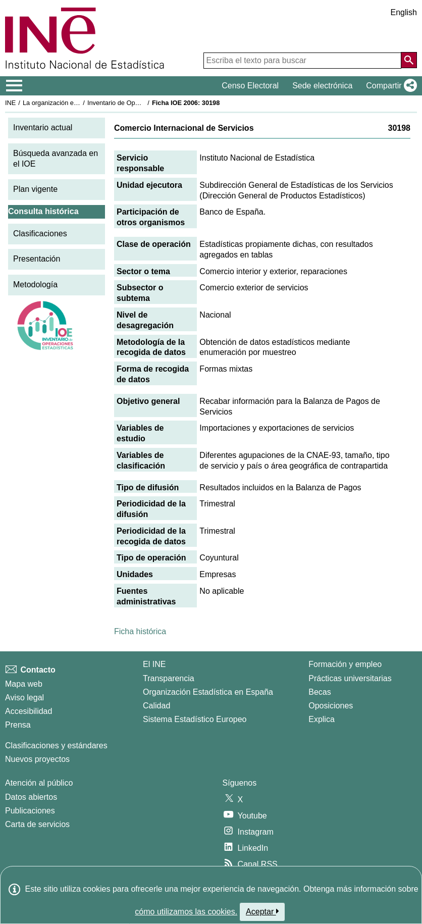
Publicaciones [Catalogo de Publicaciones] (30, 810)
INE (10, 103)
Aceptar (262, 911)
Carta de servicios (37, 824)
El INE (154, 664)
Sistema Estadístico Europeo (194, 719)
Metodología (35, 284)
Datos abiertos (31, 797)
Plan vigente (35, 189)
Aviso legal (24, 697)
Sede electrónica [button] (322, 85)
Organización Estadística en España (208, 692)
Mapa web (23, 684)
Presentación (36, 258)
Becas (319, 692)
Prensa (18, 725)
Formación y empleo (345, 664)
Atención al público (39, 783)
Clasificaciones (40, 233)
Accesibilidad (28, 711)
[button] (389, 86)
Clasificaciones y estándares (56, 745)
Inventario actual (42, 127)
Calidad (156, 705)
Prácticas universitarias (350, 678)
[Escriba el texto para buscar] (302, 61)
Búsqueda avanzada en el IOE (55, 158)
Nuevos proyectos (37, 759)
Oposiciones (330, 705)
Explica (321, 719)
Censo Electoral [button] (250, 85)
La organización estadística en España (78, 103)
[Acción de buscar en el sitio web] (409, 60)
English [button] (404, 12)
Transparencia (168, 678)
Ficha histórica (140, 631)
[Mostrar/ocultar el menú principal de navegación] (14, 86)
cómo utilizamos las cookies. (186, 911)
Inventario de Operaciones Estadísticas (143, 103)
